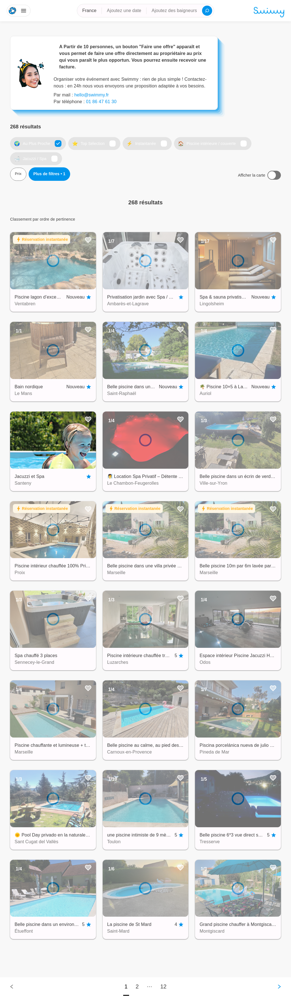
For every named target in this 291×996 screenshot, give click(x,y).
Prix (18, 175)
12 (163, 986)
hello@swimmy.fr (91, 95)
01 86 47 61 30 (101, 101)
